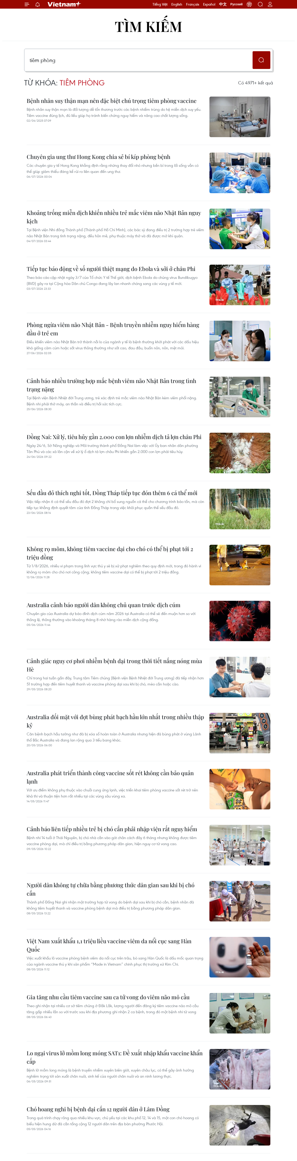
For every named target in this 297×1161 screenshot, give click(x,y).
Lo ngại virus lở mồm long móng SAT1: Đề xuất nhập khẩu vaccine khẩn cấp (115, 1057)
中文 (223, 4)
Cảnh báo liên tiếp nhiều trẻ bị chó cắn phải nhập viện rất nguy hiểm (112, 829)
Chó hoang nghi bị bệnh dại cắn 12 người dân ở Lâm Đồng (98, 1109)
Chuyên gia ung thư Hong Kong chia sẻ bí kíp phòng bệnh (98, 156)
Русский (236, 4)
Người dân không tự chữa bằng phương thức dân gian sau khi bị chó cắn (110, 889)
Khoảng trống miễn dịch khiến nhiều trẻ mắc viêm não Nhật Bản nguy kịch (114, 217)
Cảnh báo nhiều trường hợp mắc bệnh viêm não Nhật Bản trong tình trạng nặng (111, 385)
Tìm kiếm (148, 25)
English (176, 4)
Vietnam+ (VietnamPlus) (64, 4)
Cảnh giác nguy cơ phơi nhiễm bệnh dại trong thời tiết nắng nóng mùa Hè (114, 665)
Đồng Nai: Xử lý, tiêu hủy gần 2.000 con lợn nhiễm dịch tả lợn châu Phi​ (114, 437)
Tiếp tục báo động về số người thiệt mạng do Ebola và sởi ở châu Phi (111, 269)
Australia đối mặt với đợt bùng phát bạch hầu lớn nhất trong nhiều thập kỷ (115, 721)
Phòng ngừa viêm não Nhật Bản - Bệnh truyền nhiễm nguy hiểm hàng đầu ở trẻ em (113, 329)
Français (192, 4)
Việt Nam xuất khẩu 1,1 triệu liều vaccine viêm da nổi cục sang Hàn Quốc (109, 945)
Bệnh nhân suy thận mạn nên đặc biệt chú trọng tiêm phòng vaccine (111, 100)
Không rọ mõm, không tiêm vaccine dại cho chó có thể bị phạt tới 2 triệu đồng (110, 553)
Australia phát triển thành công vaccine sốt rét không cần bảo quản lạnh (110, 777)
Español (209, 4)
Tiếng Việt (160, 4)
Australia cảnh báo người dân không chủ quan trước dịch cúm (103, 605)
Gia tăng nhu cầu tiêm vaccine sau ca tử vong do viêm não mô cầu (108, 997)
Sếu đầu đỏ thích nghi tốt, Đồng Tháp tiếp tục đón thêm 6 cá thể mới (112, 493)
